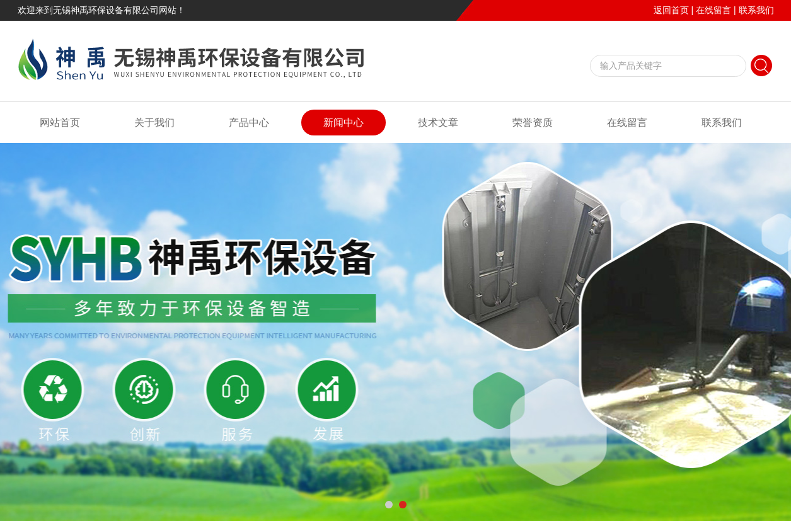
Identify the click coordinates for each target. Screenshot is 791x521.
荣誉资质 (532, 122)
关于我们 (154, 122)
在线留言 (713, 10)
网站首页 (60, 122)
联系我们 (756, 10)
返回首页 (671, 10)
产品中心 (249, 122)
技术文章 (438, 122)
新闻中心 (343, 122)
